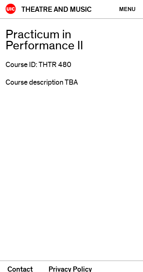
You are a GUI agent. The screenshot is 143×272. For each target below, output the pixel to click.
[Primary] (127, 9)
